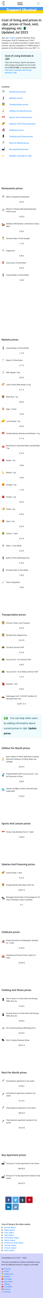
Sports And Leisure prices (20, 117)
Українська (7, 1274)
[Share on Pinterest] (29, 1200)
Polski (5, 1271)
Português (7, 1279)
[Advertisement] (21, 174)
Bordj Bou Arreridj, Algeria (13, 1243)
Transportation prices (18, 104)
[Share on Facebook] (8, 1200)
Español (6, 1277)
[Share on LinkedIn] (8, 1207)
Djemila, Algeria (10, 1228)
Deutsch (6, 1289)
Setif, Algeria (9, 1235)
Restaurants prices (17, 92)
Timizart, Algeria (10, 1248)
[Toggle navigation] (38, 3)
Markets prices (15, 98)
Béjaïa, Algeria (9, 1230)
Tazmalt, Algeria (10, 1245)
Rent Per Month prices (19, 143)
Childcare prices (16, 130)
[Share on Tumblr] (22, 1200)
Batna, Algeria (9, 1250)
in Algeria (11, 38)
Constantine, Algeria (11, 1238)
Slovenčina (7, 1282)
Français (6, 1292)
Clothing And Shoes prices (21, 136)
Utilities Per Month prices (20, 111)
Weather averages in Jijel (20, 156)
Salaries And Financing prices (22, 124)
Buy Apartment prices (18, 149)
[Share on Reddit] (15, 1207)
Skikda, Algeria (9, 1240)
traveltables (20, 3)
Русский (6, 1269)
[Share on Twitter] (15, 1200)
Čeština (6, 1284)
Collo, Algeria (9, 1233)
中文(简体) (7, 1287)
